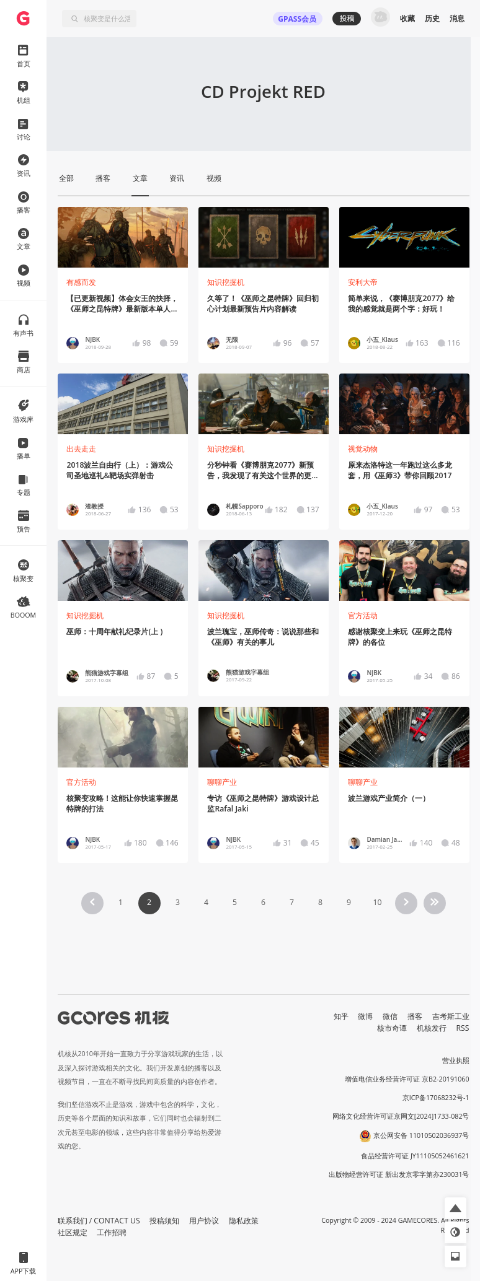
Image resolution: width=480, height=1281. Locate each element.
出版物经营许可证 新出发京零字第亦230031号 (399, 1174)
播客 (414, 1016)
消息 (457, 18)
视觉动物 (363, 449)
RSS (462, 1028)
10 (377, 902)
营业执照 (455, 1060)
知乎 (341, 1016)
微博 (365, 1016)
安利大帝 (363, 282)
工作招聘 (112, 1232)
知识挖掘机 (225, 282)
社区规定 (72, 1232)
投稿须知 (164, 1220)
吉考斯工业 (450, 1016)
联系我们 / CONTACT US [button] (99, 1220)
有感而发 (81, 282)
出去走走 (81, 449)
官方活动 (363, 615)
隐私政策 (244, 1220)
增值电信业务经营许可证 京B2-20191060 (407, 1079)
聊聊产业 (222, 782)
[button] (455, 1208)
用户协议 (204, 1220)
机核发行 (432, 1028)
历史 (432, 18)
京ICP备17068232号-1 (435, 1097)
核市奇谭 (392, 1028)
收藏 (407, 18)
